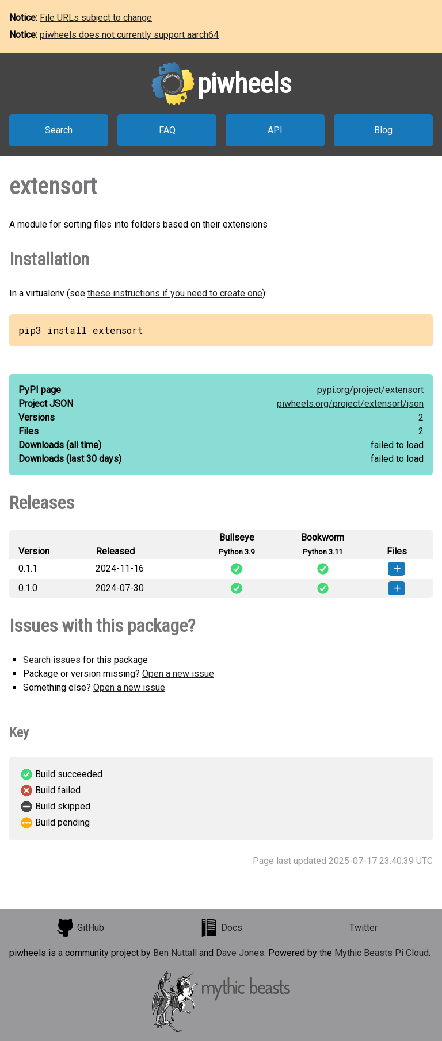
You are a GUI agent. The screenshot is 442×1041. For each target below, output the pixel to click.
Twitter (363, 927)
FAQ (167, 130)
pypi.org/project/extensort (370, 389)
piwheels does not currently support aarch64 (129, 34)
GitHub (80, 928)
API (275, 130)
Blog (383, 130)
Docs (221, 928)
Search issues (52, 659)
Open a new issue (178, 673)
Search (59, 130)
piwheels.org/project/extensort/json (350, 403)
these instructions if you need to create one (174, 293)
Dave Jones (240, 952)
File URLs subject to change (96, 17)
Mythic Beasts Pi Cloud (381, 952)
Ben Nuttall (175, 952)
